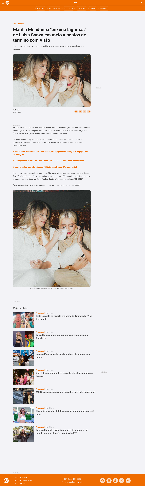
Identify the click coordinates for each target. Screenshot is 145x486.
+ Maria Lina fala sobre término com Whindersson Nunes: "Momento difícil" (45, 167)
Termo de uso (20, 484)
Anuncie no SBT (21, 477)
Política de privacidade (23, 481)
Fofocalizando (18, 24)
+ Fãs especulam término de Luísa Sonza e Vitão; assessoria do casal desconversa (48, 161)
